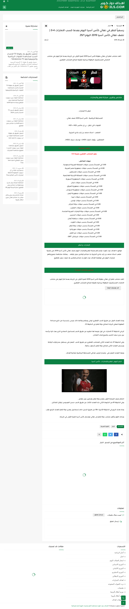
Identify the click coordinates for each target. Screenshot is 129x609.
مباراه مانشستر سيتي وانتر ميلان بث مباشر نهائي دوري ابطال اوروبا (14, 197)
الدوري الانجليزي (118, 572)
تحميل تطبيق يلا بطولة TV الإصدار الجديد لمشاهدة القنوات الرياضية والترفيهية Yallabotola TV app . (22, 56)
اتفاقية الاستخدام (62, 1)
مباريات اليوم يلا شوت (77, 7)
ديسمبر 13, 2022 (17, 168)
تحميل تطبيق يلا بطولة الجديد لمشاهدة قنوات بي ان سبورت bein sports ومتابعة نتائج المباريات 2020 (14, 136)
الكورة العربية (105, 426)
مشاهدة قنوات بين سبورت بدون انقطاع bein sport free (14, 160)
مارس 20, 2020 (17, 143)
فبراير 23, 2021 (17, 119)
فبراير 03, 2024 (17, 108)
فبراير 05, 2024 (17, 156)
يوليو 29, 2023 (18, 180)
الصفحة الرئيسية (91, 1)
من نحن (83, 1)
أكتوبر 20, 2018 (17, 95)
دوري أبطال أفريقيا (117, 592)
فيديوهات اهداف (118, 600)
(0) (46, 40)
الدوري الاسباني (118, 564)
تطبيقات (121, 588)
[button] (116, 434)
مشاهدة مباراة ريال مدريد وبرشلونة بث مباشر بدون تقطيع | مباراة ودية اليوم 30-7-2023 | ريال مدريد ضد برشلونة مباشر (14, 185)
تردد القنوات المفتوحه (116, 584)
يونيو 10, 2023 (18, 193)
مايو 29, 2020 (18, 131)
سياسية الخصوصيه (73, 1)
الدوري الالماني (118, 568)
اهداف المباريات (63, 7)
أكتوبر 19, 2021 (31, 51)
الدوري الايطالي (118, 576)
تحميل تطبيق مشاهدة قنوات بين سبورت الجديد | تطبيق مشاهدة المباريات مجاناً (15, 148)
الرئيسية (120, 26)
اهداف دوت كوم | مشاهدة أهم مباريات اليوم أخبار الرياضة (90, 606)
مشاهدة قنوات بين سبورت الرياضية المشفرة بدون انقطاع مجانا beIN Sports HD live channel (14, 100)
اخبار (110, 26)
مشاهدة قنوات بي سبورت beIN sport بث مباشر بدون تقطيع (14, 123)
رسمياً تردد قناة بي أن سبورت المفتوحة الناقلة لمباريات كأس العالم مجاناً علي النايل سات (14, 173)
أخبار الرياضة (90, 7)
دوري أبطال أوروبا (117, 596)
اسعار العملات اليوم (117, 560)
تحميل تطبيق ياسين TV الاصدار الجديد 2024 (15, 112)
